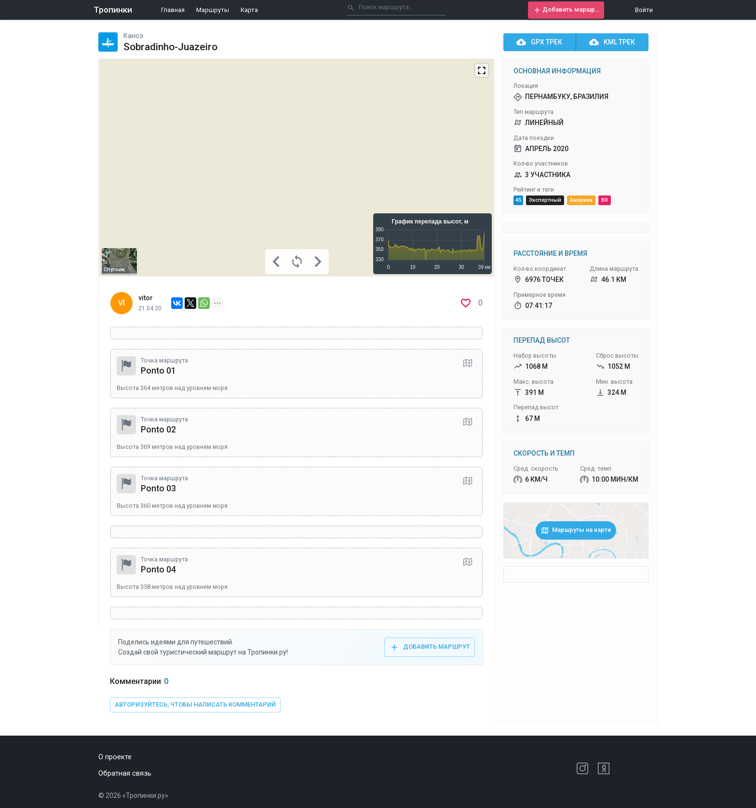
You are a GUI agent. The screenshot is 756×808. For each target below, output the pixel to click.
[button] (566, 10)
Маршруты (212, 10)
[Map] (296, 167)
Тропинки (113, 9)
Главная (173, 10)
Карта (249, 10)
